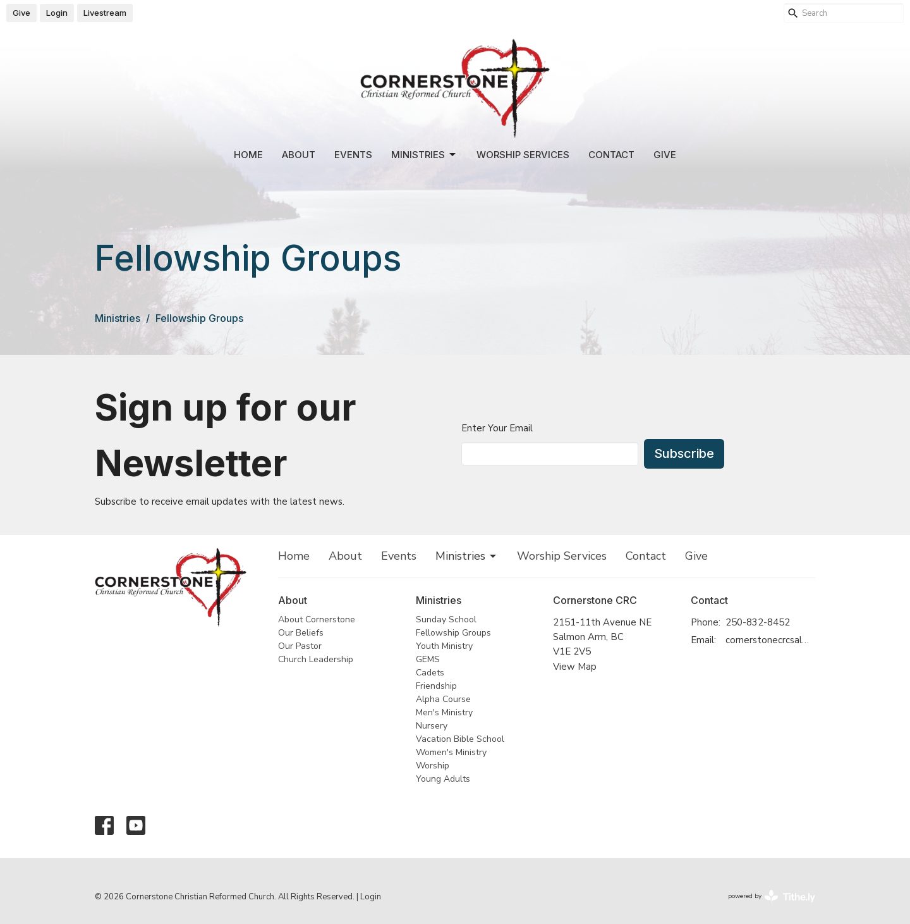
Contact (611, 155)
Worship (432, 766)
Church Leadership (315, 659)
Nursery (431, 726)
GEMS (428, 659)
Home (248, 155)
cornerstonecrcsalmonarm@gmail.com (770, 640)
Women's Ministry (451, 752)
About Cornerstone (316, 619)
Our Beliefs (301, 633)
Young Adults (443, 779)
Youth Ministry (444, 646)
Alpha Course (443, 699)
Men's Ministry (444, 712)
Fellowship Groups (453, 633)
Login (57, 13)
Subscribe (684, 453)
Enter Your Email (497, 428)
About (298, 155)
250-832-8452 (757, 622)
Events (353, 155)
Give (21, 13)
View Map (575, 666)
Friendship (436, 686)
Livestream (104, 13)
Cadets (430, 673)
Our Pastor (300, 646)
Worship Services (522, 155)
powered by (771, 896)
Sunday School (446, 619)
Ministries (424, 155)
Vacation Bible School (460, 739)
